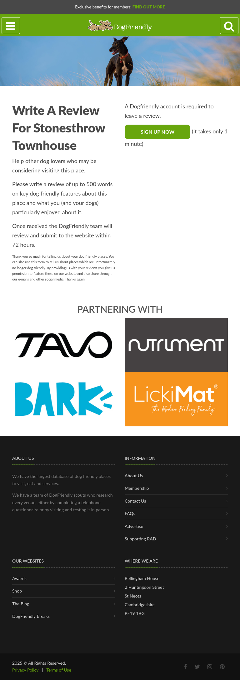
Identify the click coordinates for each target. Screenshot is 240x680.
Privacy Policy (25, 670)
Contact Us (135, 501)
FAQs (130, 513)
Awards (19, 578)
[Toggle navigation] (11, 25)
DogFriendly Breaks (31, 616)
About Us (134, 475)
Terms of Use (58, 670)
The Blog (20, 603)
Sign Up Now (157, 132)
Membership (137, 488)
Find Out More (148, 6)
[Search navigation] (229, 25)
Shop (17, 590)
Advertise (134, 526)
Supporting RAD (140, 538)
